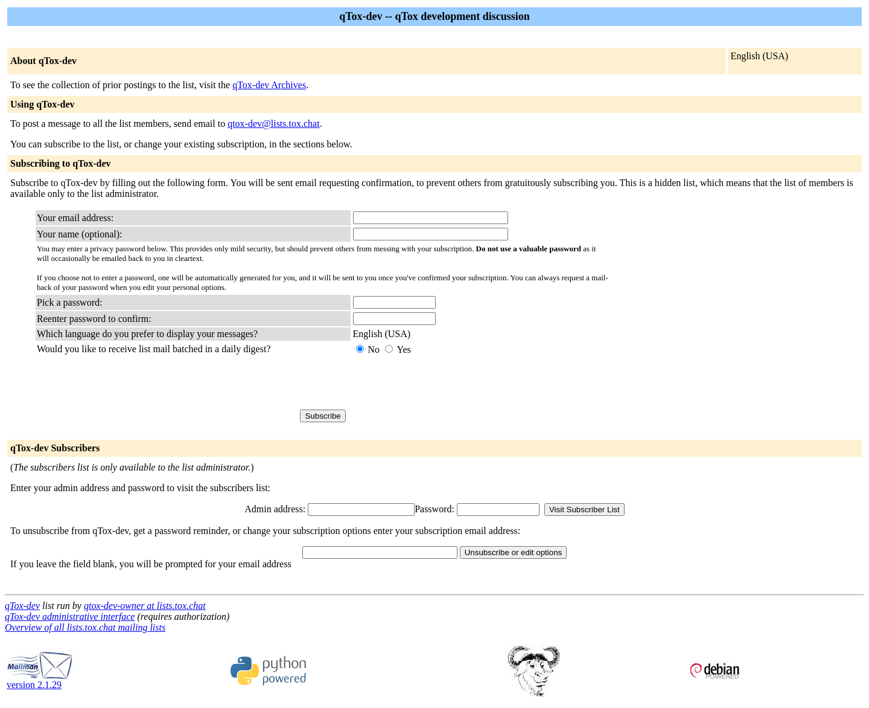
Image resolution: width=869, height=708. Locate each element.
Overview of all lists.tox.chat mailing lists (85, 627)
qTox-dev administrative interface (70, 616)
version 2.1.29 (40, 680)
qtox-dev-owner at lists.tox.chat (145, 605)
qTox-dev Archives (269, 85)
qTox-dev (22, 605)
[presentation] (444, 382)
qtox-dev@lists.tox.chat (274, 123)
